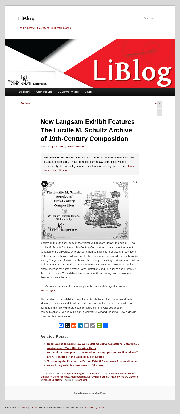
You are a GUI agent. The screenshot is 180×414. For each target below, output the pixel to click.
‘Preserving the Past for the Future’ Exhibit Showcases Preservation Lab (92, 361)
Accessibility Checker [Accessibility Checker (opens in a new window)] (27, 407)
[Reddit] (74, 326)
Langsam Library (72, 373)
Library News (94, 377)
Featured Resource (59, 377)
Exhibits (45, 377)
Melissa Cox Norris (76, 146)
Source (88, 91)
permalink (82, 380)
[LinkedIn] (80, 326)
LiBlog (26, 18)
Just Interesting (78, 377)
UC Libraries (93, 373)
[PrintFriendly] (99, 326)
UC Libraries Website (69, 91)
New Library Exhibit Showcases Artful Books (75, 365)
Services (119, 377)
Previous (24, 103)
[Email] (86, 326)
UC (83, 373)
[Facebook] (61, 326)
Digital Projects (118, 373)
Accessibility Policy (94, 407)
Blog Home (24, 91)
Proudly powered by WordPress (90, 393)
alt (44, 183)
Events (131, 373)
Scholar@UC (48, 290)
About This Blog (44, 91)
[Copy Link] (93, 326)
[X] (67, 326)
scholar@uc (108, 377)
